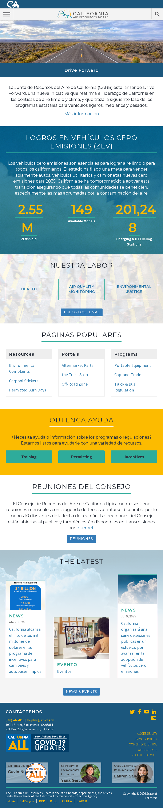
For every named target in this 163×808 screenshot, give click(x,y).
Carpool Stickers (23, 380)
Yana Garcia (72, 780)
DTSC (53, 801)
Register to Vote (144, 755)
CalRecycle (27, 801)
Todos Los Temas (81, 312)
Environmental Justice (134, 289)
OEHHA (67, 801)
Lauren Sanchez (129, 776)
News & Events (81, 692)
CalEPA (10, 801)
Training (29, 456)
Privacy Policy (146, 739)
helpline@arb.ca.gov (40, 720)
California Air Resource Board (82, 13)
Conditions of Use (143, 744)
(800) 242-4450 (15, 720)
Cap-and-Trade (127, 374)
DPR (42, 801)
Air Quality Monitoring (81, 289)
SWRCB (82, 801)
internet (85, 527)
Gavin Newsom (22, 771)
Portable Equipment (132, 365)
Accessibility (147, 734)
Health (29, 289)
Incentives (134, 456)
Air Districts (147, 750)
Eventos (64, 671)
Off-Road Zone (75, 384)
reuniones (81, 539)
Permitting (81, 456)
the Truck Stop (75, 374)
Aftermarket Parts (77, 365)
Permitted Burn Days (27, 390)
